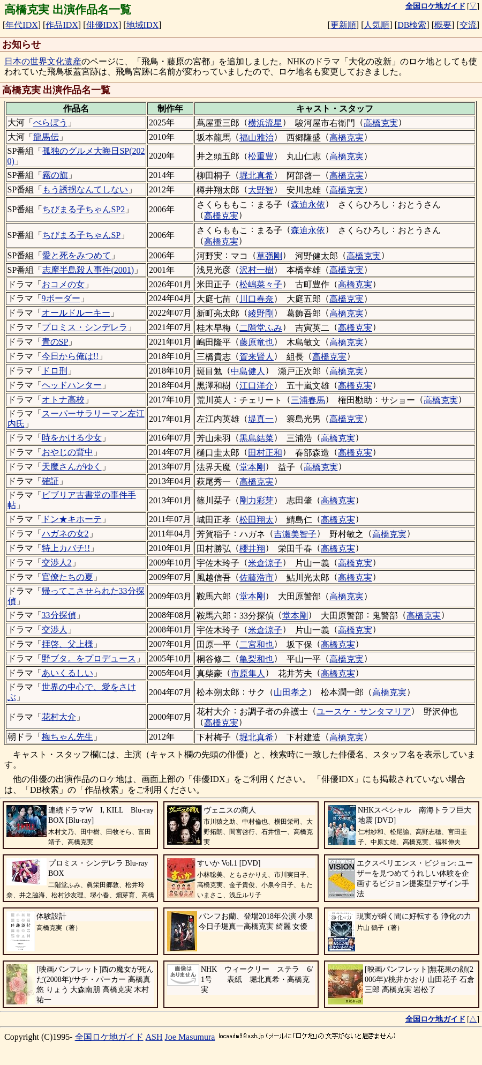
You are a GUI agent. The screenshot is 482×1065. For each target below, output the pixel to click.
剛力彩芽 (256, 500)
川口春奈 (256, 298)
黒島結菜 (256, 438)
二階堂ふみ (260, 327)
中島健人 (248, 371)
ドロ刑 (54, 370)
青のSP (55, 341)
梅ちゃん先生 (67, 736)
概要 (442, 24)
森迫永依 (308, 204)
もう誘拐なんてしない (85, 189)
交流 (468, 24)
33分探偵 (59, 615)
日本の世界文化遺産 (42, 61)
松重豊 (261, 156)
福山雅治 (256, 137)
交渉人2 (57, 562)
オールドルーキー (76, 312)
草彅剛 (269, 255)
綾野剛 (261, 313)
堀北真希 (256, 175)
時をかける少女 (72, 437)
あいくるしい (67, 672)
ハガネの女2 (65, 533)
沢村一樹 (256, 269)
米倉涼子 (265, 563)
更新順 (343, 24)
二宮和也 (256, 644)
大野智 (261, 190)
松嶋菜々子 (260, 284)
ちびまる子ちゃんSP (81, 235)
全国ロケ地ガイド (109, 1036)
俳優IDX (102, 24)
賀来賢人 (256, 356)
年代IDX (21, 24)
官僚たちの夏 (67, 577)
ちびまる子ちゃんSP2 (83, 209)
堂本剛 (252, 467)
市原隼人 (248, 673)
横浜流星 (265, 123)
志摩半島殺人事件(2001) (88, 269)
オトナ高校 (63, 399)
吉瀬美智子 (295, 534)
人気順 (376, 24)
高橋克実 (381, 123)
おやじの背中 (67, 452)
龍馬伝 (46, 136)
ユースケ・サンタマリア (364, 711)
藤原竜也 (256, 342)
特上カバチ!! (66, 548)
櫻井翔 (252, 548)
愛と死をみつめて (76, 255)
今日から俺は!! (70, 356)
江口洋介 (256, 385)
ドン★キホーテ (72, 519)
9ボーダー (61, 298)
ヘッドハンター (72, 385)
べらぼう (50, 122)
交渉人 (54, 629)
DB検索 (411, 24)
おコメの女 (63, 284)
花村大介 (59, 716)
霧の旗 (55, 175)
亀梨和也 (256, 659)
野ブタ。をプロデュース (89, 658)
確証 (50, 481)
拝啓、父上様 (67, 644)
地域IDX (142, 24)
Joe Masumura (190, 1036)
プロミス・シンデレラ (84, 327)
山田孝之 (291, 692)
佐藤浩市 (256, 577)
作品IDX (62, 24)
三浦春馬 (308, 400)
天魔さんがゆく (72, 466)
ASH (154, 1036)
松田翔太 (256, 519)
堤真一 (261, 418)
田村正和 (265, 452)
